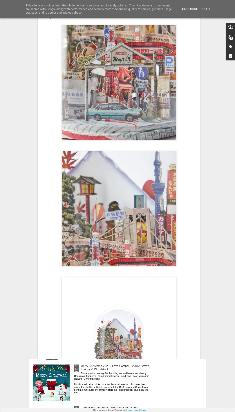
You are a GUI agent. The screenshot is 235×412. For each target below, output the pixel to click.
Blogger (129, 410)
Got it (206, 9)
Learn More (189, 9)
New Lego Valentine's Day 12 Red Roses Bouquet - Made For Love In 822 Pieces (114, 326)
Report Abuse (140, 410)
